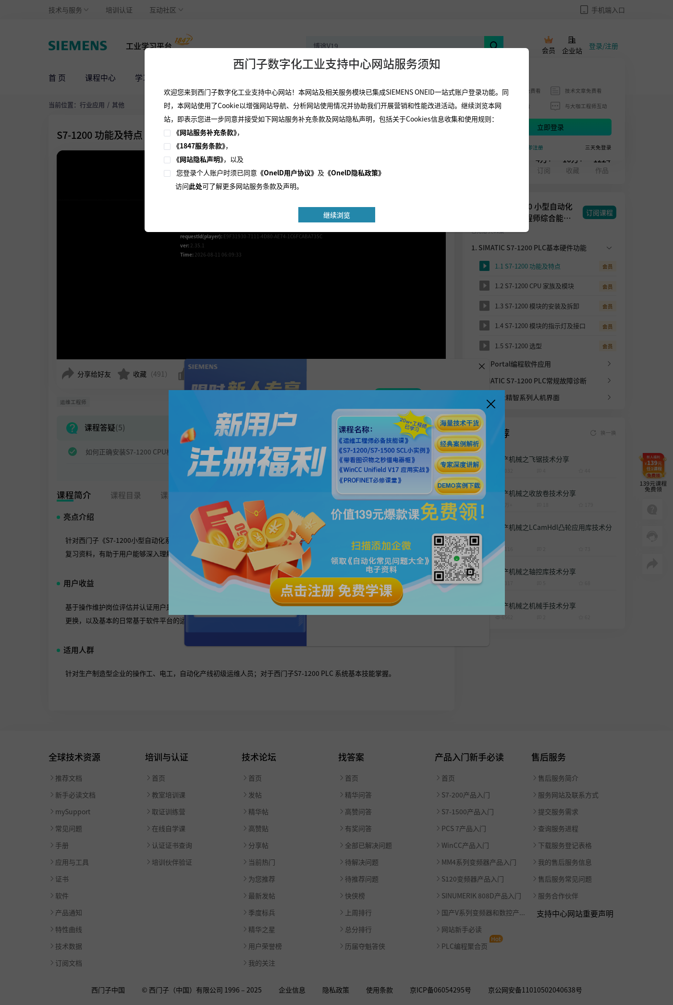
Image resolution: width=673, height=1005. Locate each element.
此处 (195, 186)
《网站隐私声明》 (198, 159)
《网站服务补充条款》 (205, 132)
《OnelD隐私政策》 (354, 172)
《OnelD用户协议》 (287, 172)
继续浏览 (336, 215)
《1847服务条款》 (199, 145)
